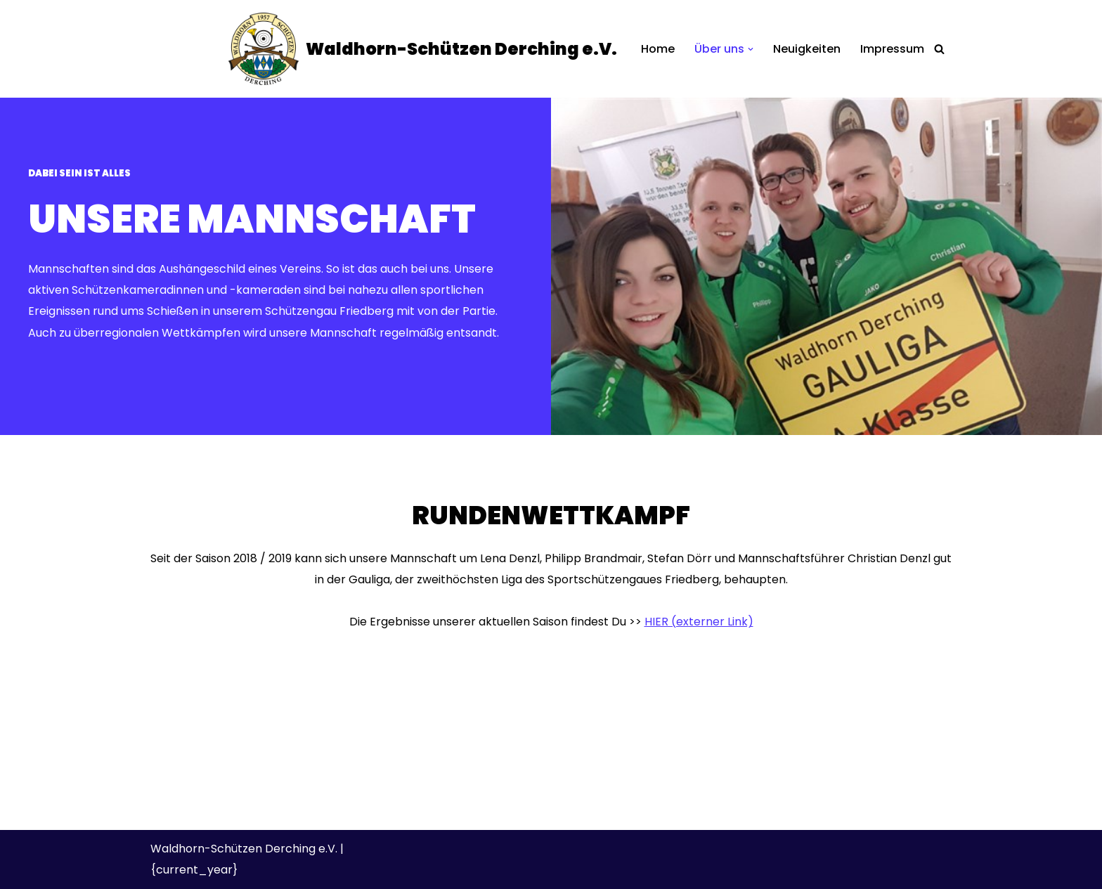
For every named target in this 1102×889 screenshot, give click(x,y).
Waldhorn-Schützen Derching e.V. (243, 849)
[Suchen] (939, 49)
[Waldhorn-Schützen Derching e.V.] (422, 49)
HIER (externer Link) (698, 622)
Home (658, 49)
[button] (750, 49)
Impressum (892, 49)
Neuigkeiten (807, 49)
